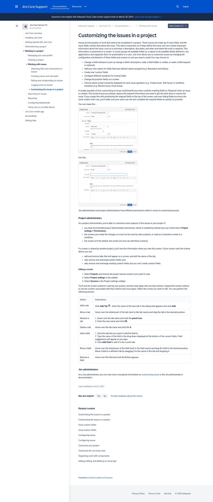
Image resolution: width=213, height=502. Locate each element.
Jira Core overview (33, 33)
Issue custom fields (87, 425)
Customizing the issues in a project (47, 89)
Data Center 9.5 (178, 25)
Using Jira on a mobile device (41, 107)
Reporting (32, 98)
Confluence (92, 478)
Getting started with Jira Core (38, 42)
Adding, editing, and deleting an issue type (97, 461)
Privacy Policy (138, 493)
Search (177, 6)
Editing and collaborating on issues (47, 80)
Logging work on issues (42, 85)
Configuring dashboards (39, 103)
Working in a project (34, 51)
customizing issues (150, 374)
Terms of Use (154, 493)
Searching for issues (37, 94)
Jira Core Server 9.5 (38, 25)
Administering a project (35, 46)
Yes (98, 396)
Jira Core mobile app (34, 111)
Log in (186, 6)
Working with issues (37, 64)
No (105, 396)
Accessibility (31, 116)
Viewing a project (36, 60)
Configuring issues (86, 435)
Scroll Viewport (106, 478)
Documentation (60, 6)
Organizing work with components (93, 456)
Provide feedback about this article (126, 396)
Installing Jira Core (33, 38)
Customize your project (88, 445)
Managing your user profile (40, 55)
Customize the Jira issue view (91, 451)
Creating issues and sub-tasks (44, 76)
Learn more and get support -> (147, 17)
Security (167, 493)
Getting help (30, 120)
